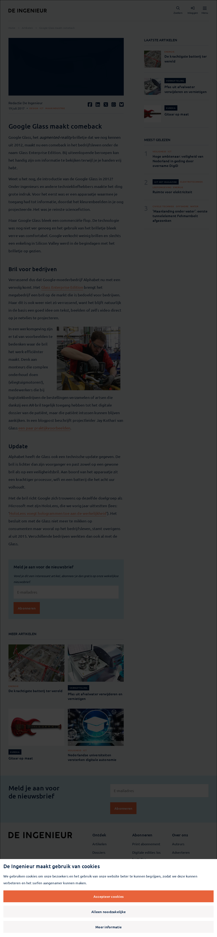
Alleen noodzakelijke (108, 911)
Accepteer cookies (108, 896)
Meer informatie (108, 927)
